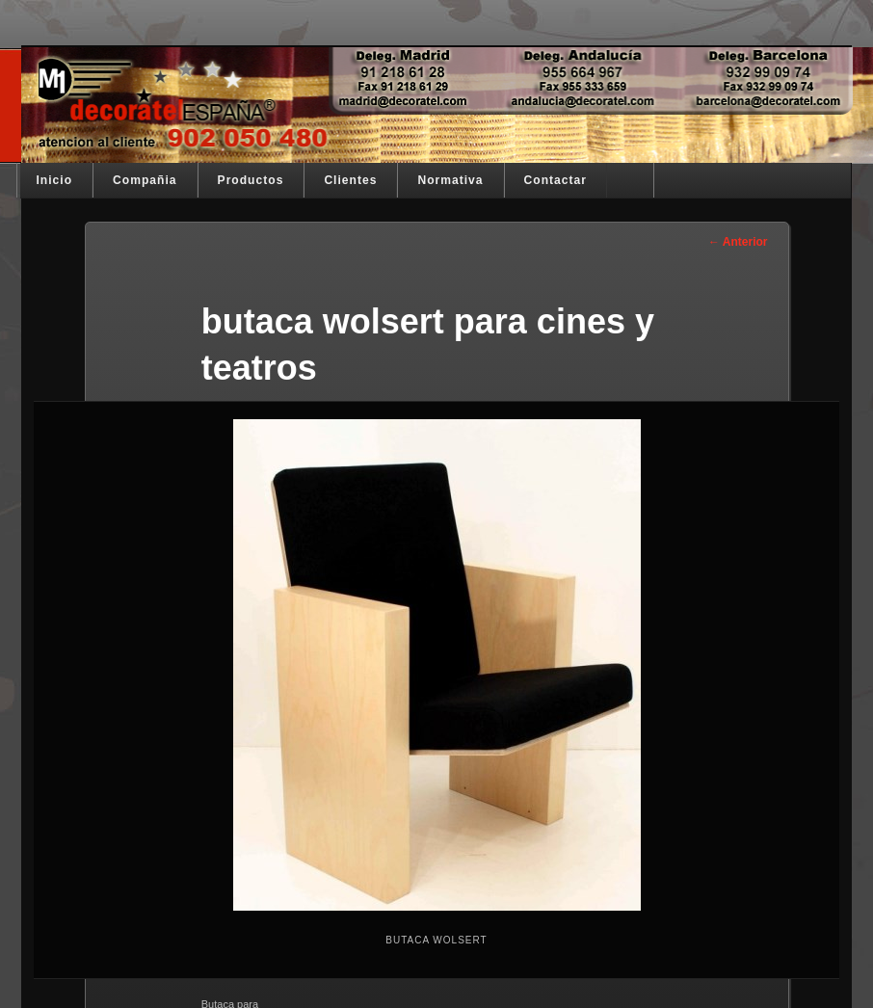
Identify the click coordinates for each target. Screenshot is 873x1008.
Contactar (555, 180)
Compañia (144, 180)
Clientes (350, 180)
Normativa (450, 180)
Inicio (55, 180)
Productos (251, 180)
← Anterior (738, 242)
